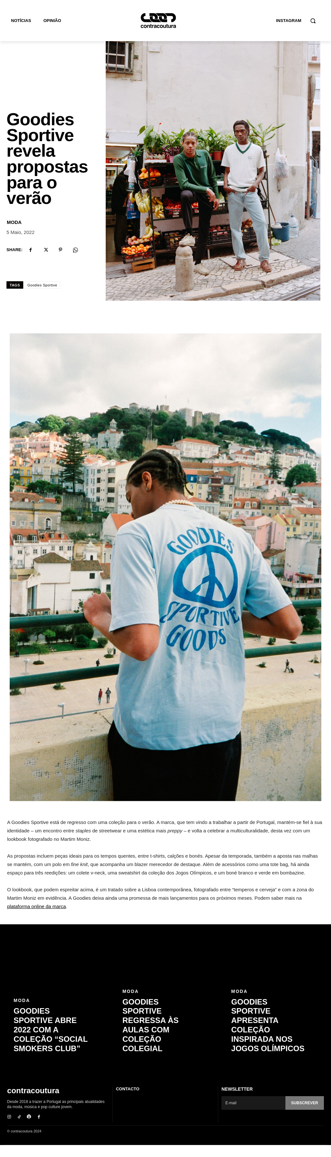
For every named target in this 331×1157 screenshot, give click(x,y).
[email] (253, 1116)
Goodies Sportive (42, 298)
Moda (14, 234)
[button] (313, 20)
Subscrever (304, 1115)
